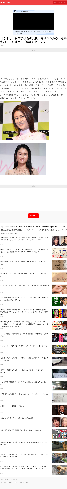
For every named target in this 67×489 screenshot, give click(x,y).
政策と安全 (13, 482)
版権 (27, 482)
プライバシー (22, 482)
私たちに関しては (5, 482)
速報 (65, 2)
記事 (55, 2)
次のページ (33, 215)
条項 (17, 482)
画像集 (60, 2)
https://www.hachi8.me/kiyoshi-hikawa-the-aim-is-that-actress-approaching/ (32, 227)
